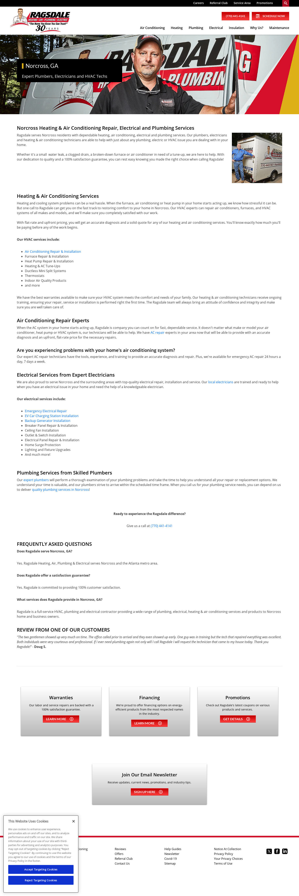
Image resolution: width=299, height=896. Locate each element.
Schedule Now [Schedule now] (270, 16)
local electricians (220, 382)
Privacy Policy (223, 854)
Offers (119, 854)
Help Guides (172, 849)
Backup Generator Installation (47, 420)
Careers (198, 3)
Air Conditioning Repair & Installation (53, 251)
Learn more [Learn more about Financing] (148, 723)
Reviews (120, 849)
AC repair (158, 332)
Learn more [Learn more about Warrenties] (59, 719)
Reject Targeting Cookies (41, 880)
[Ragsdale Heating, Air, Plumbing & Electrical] (40, 20)
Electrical (216, 28)
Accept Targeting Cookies (40, 869)
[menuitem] (198, 3)
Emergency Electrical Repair (46, 411)
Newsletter (171, 854)
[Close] (73, 821)
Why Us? (256, 28)
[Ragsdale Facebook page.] (277, 852)
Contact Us (122, 863)
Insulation (236, 28)
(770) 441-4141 (162, 526)
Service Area (242, 3)
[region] (41, 854)
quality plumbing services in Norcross (60, 489)
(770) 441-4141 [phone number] (235, 16)
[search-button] (285, 3)
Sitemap (170, 863)
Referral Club (219, 3)
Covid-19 (170, 858)
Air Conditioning (152, 28)
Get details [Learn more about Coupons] (236, 719)
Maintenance (279, 28)
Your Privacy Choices (228, 858)
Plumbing (196, 28)
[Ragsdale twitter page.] (269, 852)
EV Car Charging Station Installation (52, 416)
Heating (177, 28)
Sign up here (148, 792)
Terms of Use (223, 863)
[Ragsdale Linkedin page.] (285, 852)
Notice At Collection (227, 849)
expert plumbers (36, 480)
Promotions (265, 3)
